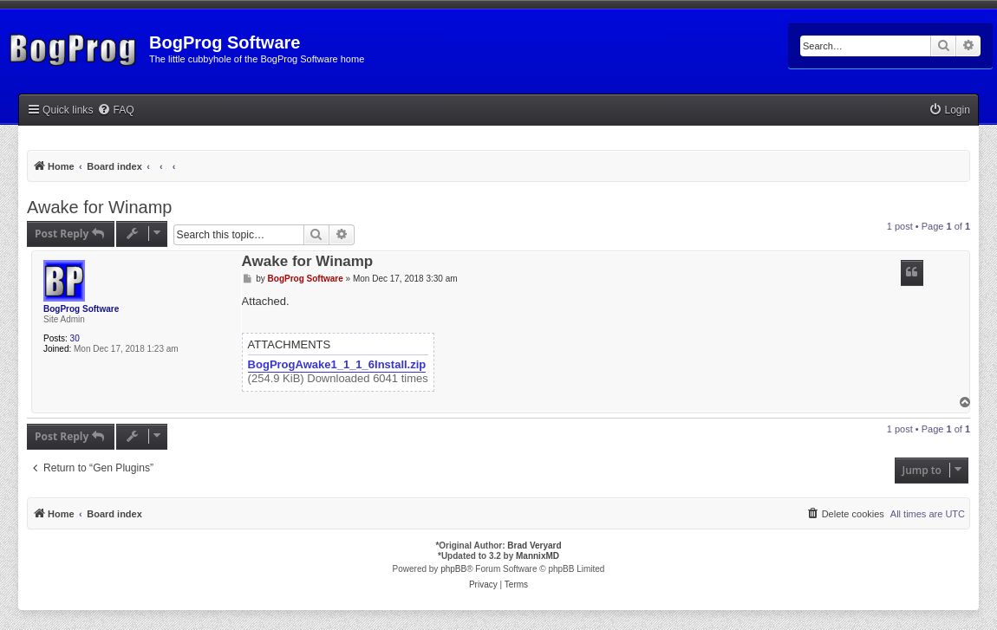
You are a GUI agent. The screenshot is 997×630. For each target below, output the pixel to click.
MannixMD (537, 556)
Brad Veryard (534, 545)
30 (75, 338)
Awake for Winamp (99, 207)
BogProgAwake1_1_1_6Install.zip (337, 365)
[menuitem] (115, 110)
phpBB (453, 569)
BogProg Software (81, 309)
